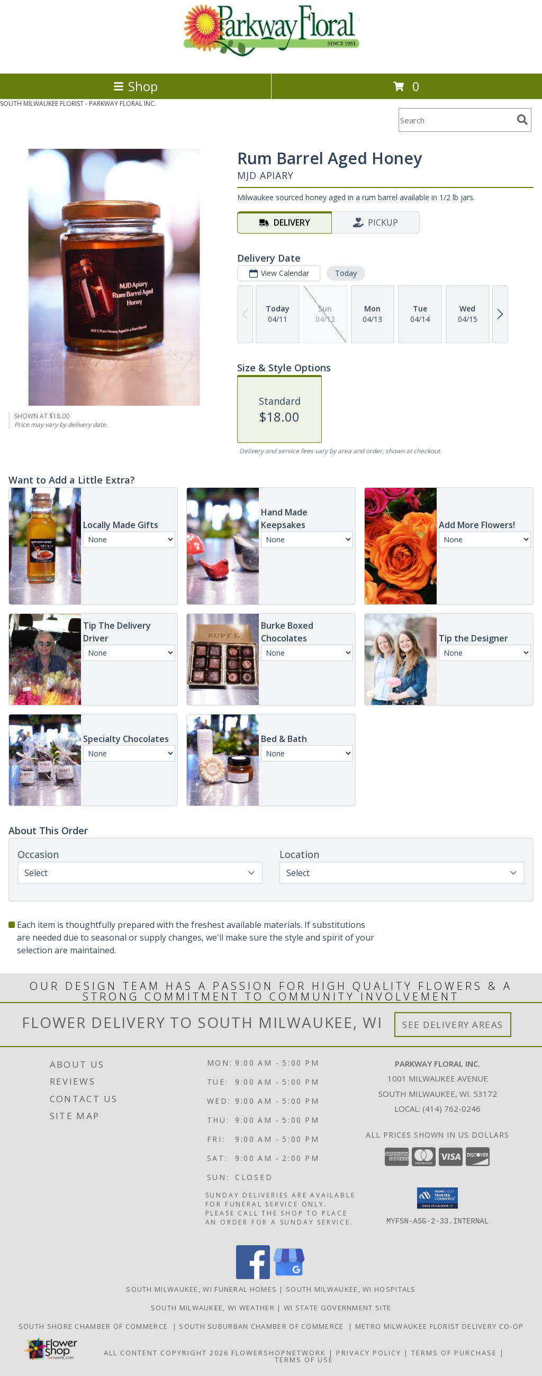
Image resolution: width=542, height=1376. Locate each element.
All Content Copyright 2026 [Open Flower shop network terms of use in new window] (166, 1352)
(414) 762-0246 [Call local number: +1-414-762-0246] (451, 1108)
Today (346, 273)
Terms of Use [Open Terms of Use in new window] (304, 1359)
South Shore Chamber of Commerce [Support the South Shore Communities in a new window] (96, 1326)
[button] (437, 1198)
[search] (522, 120)
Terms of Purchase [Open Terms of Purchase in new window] (454, 1352)
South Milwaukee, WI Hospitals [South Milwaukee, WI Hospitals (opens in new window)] (351, 1289)
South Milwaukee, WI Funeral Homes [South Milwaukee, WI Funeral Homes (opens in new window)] (201, 1289)
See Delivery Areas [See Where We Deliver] (452, 1024)
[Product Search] (455, 120)
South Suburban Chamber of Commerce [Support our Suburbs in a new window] (263, 1326)
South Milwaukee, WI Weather (213, 1307)
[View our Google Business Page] (289, 1276)
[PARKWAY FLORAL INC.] (271, 58)
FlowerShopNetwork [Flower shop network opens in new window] (278, 1352)
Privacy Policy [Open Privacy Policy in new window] (368, 1352)
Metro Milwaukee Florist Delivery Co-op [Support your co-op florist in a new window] (439, 1326)
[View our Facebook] (253, 1276)
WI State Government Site (337, 1307)
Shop (135, 86)
